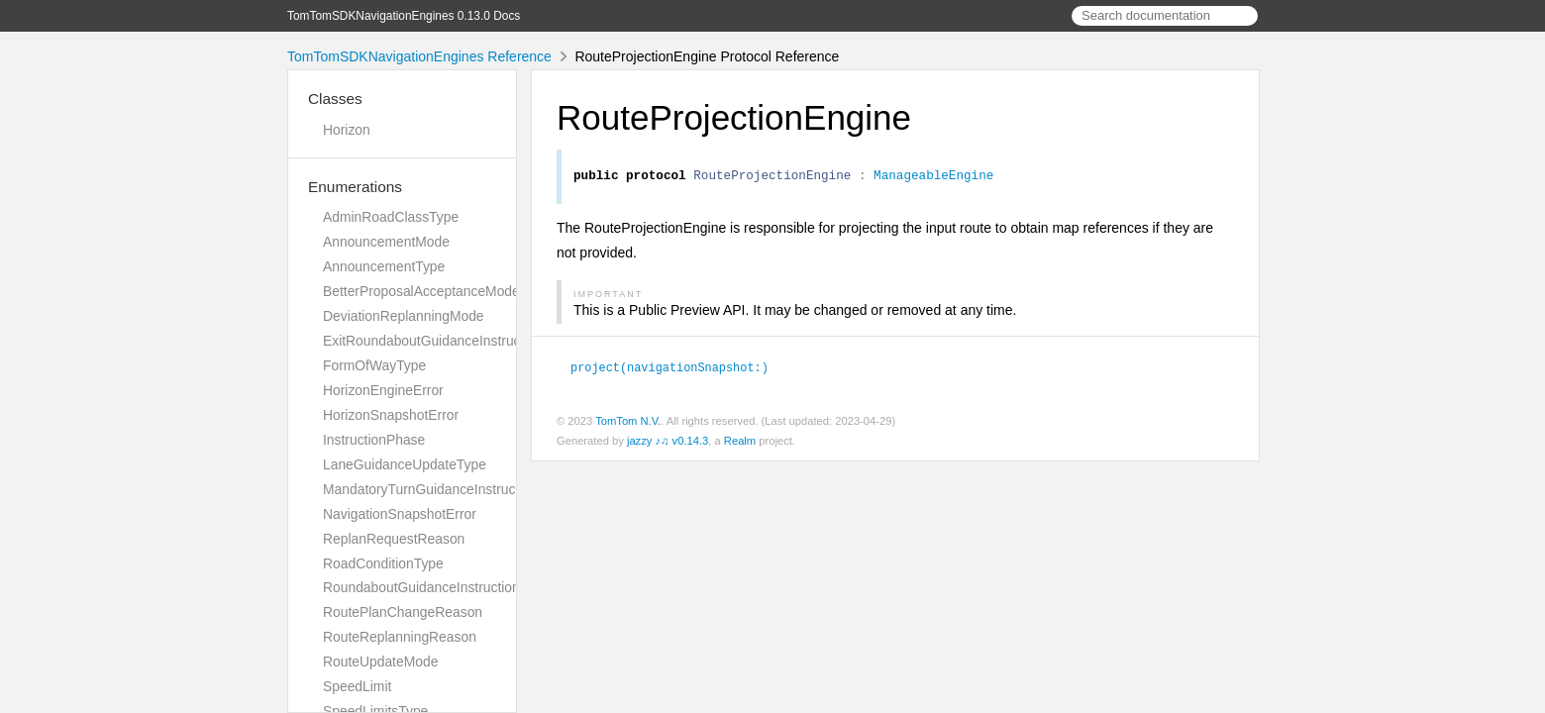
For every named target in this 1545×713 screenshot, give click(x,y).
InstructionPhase (374, 440)
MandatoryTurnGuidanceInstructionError (445, 489)
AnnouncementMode (386, 242)
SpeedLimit (357, 686)
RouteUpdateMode (380, 661)
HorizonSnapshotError (391, 415)
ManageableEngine (933, 177)
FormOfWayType (374, 365)
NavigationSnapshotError (399, 514)
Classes (335, 98)
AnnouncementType (384, 266)
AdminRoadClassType (391, 217)
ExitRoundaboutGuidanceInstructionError (448, 341)
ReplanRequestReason (393, 539)
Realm (740, 443)
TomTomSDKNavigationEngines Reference (419, 56)
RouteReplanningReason (399, 637)
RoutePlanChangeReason (402, 612)
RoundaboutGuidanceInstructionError (437, 587)
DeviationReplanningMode (403, 316)
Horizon (346, 130)
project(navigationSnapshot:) (678, 369)
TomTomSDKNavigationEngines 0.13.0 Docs (403, 16)
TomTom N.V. (628, 423)
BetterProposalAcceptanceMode (421, 291)
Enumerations (355, 186)
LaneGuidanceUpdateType (404, 464)
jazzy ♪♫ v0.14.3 (667, 443)
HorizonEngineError (383, 390)
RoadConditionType (383, 563)
